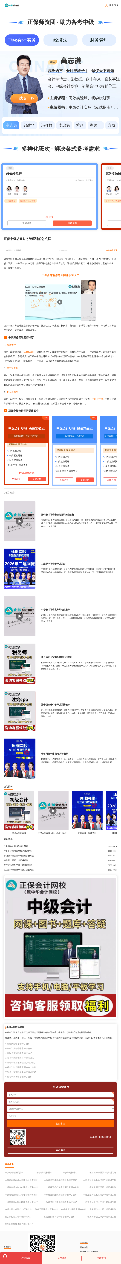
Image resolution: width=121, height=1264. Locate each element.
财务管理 (99, 39)
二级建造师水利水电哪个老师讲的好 (21, 1187)
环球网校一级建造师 (87, 833)
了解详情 (26, 223)
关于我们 (84, 1243)
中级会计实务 (22, 39)
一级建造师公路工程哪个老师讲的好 (60, 1202)
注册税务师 (29, 352)
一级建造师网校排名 (14, 1172)
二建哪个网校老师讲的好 (53, 564)
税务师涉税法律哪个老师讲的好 (101, 1217)
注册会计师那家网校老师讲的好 (18, 851)
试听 (22, 98)
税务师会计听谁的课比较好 (16, 846)
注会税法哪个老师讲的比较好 (55, 704)
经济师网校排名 (70, 1172)
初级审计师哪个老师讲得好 (16, 860)
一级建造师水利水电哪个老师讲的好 (21, 1202)
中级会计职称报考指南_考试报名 (20, 1062)
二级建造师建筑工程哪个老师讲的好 (60, 1180)
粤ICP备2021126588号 (89, 1252)
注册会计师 (97, 399)
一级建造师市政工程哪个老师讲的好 (21, 1195)
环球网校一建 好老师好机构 (54, 754)
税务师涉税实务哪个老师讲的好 (19, 1224)
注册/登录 (114, 5)
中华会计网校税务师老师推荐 (55, 609)
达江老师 (11, 344)
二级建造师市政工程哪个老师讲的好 (21, 1180)
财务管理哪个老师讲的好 (46, 1209)
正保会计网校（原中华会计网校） (53, 833)
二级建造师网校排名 (43, 1172)
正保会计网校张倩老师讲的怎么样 (57, 514)
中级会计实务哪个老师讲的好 (18, 1048)
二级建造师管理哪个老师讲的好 (101, 1172)
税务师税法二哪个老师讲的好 (18, 1217)
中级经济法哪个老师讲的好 (17, 1044)
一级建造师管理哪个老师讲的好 (101, 1187)
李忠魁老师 (12, 368)
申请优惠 (72, 223)
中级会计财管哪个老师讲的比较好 (19, 855)
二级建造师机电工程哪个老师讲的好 (99, 1180)
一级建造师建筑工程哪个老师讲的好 (60, 1195)
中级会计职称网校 (13, 250)
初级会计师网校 (19, 833)
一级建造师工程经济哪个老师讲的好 (99, 1202)
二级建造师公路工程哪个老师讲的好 (62, 1187)
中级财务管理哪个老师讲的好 (18, 1053)
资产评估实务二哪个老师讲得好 (18, 865)
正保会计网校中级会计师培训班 (19, 1058)
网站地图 (84, 1247)
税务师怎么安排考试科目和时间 (56, 657)
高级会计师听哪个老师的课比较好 (19, 870)
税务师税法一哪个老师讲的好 (102, 1209)
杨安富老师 (12, 392)
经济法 (60, 39)
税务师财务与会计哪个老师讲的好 (59, 1217)
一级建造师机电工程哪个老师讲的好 (99, 1195)
